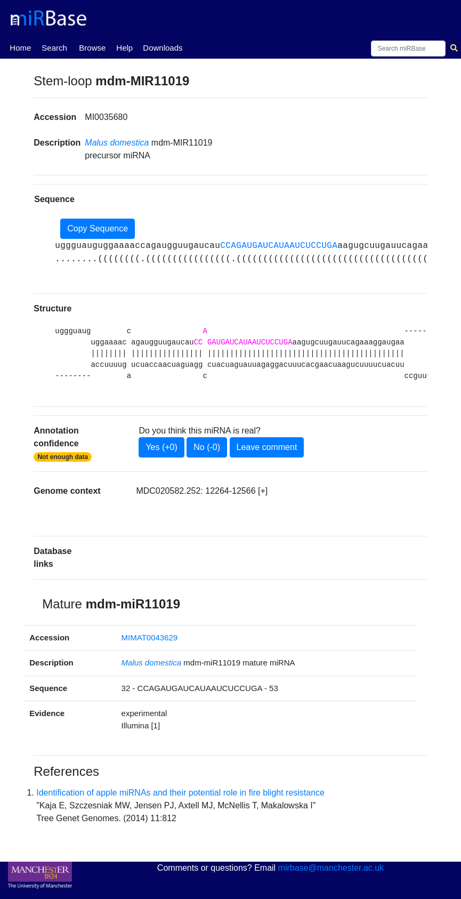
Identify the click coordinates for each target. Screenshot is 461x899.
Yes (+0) (161, 447)
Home (20, 47)
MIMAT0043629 (150, 637)
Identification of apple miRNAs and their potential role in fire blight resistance (180, 792)
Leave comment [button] (267, 447)
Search (54, 47)
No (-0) (206, 447)
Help (124, 47)
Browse (92, 47)
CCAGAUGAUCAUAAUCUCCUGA (278, 246)
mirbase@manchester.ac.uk (331, 867)
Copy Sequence (97, 228)
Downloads (162, 47)
